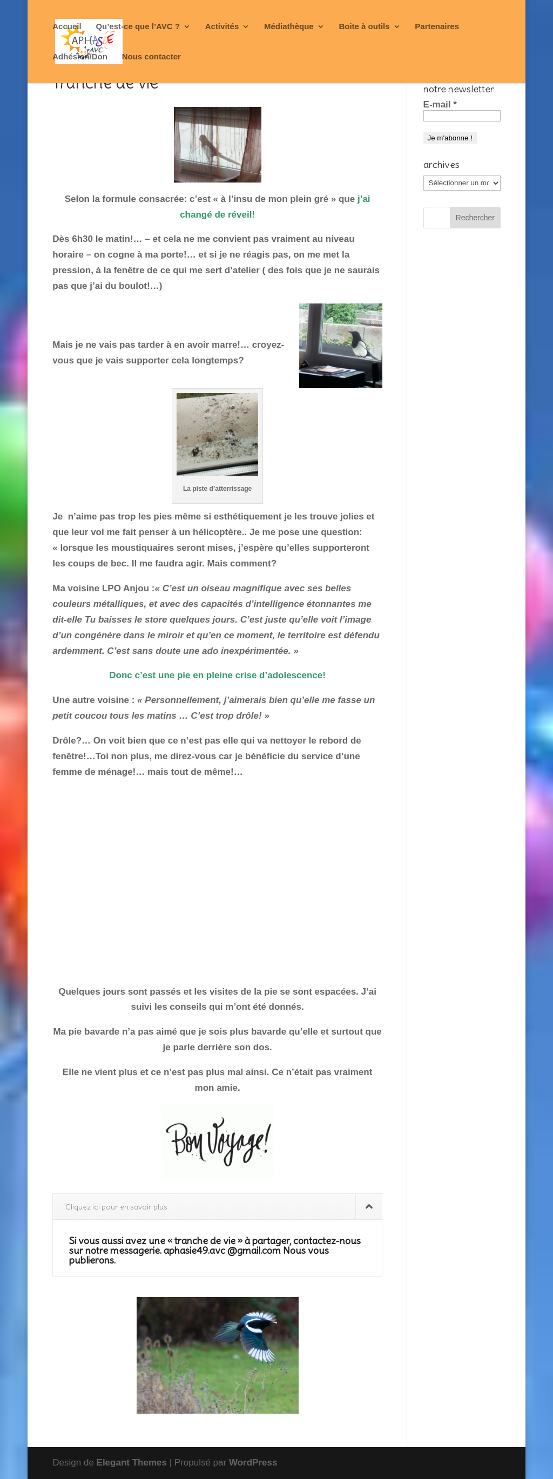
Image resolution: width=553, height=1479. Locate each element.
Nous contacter (151, 57)
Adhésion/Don (79, 57)
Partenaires (437, 27)
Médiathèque (289, 27)
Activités (222, 27)
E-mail (440, 104)
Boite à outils (364, 27)
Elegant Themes (132, 1462)
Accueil (66, 27)
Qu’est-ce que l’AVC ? (138, 27)
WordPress (253, 1462)
